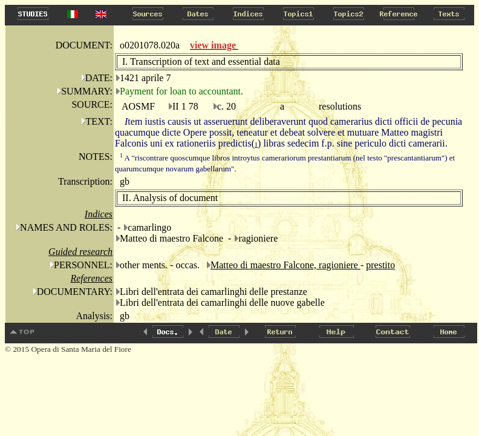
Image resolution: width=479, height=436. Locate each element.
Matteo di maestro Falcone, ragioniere (285, 265)
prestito (380, 265)
